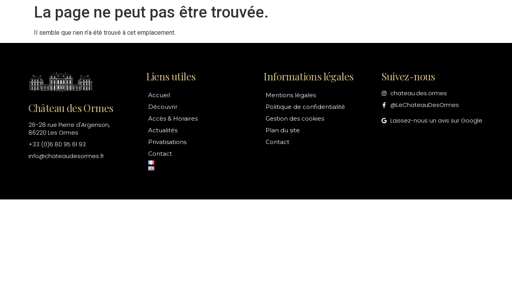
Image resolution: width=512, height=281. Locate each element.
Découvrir (168, 16)
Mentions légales (291, 95)
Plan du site (283, 130)
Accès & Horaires (235, 16)
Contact (428, 16)
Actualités (305, 16)
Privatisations (369, 16)
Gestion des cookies (295, 118)
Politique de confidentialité (305, 106)
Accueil (117, 16)
